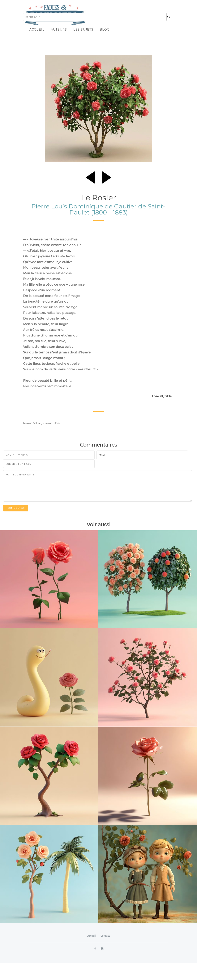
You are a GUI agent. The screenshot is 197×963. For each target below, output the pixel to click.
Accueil (36, 29)
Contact (105, 935)
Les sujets (83, 29)
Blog (105, 29)
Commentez (16, 508)
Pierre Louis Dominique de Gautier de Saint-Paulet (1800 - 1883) (98, 209)
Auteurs (59, 29)
